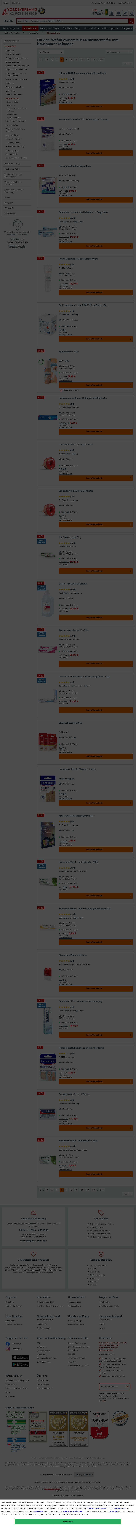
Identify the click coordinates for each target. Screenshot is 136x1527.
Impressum (120, 1508)
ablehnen (38, 1511)
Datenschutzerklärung (96, 1508)
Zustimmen (113, 1511)
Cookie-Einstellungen (72, 1511)
